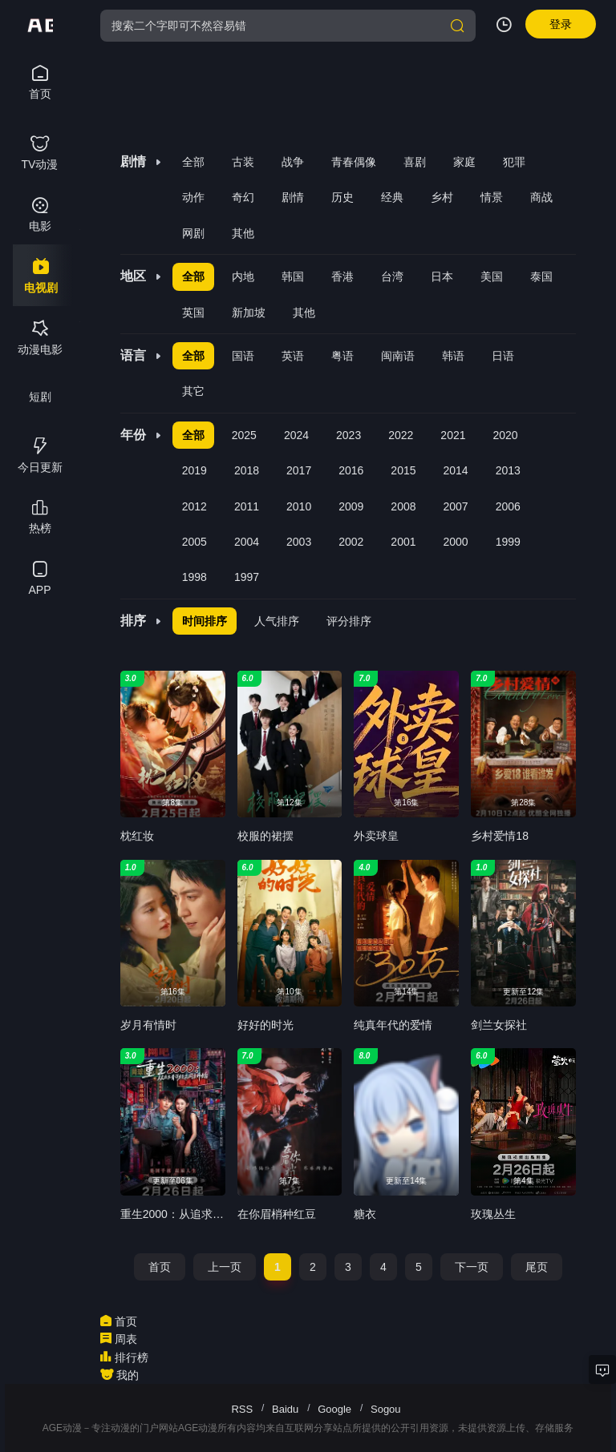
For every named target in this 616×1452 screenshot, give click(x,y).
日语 (503, 355)
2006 (508, 506)
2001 (403, 541)
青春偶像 (353, 161)
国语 (243, 355)
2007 (456, 506)
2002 (350, 541)
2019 (194, 470)
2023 (348, 435)
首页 (159, 1266)
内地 (243, 276)
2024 (296, 435)
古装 (243, 161)
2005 (194, 541)
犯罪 (514, 161)
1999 (508, 541)
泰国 (541, 276)
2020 (505, 435)
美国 (491, 276)
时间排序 (204, 621)
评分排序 (348, 621)
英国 (193, 312)
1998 (194, 577)
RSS (242, 1409)
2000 (456, 541)
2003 (298, 541)
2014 (456, 470)
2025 (244, 435)
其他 (243, 233)
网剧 (193, 233)
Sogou (386, 1409)
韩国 (293, 276)
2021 (452, 435)
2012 (194, 506)
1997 (246, 577)
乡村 (442, 197)
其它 (193, 391)
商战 (541, 197)
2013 (508, 470)
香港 (342, 276)
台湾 (392, 276)
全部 (193, 161)
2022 (400, 435)
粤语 (342, 355)
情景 (491, 197)
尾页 (536, 1266)
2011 (246, 506)
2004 (246, 541)
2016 (350, 470)
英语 (293, 355)
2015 (403, 470)
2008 (403, 506)
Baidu (285, 1409)
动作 (193, 197)
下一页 (471, 1266)
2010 (298, 506)
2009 (350, 506)
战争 (293, 161)
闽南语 (398, 355)
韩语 (453, 355)
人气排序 (276, 621)
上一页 (224, 1266)
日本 (442, 276)
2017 (298, 470)
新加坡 (248, 312)
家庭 (464, 161)
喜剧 (414, 161)
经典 (392, 197)
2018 (246, 470)
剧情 (293, 197)
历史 (342, 197)
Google (334, 1409)
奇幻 (243, 197)
